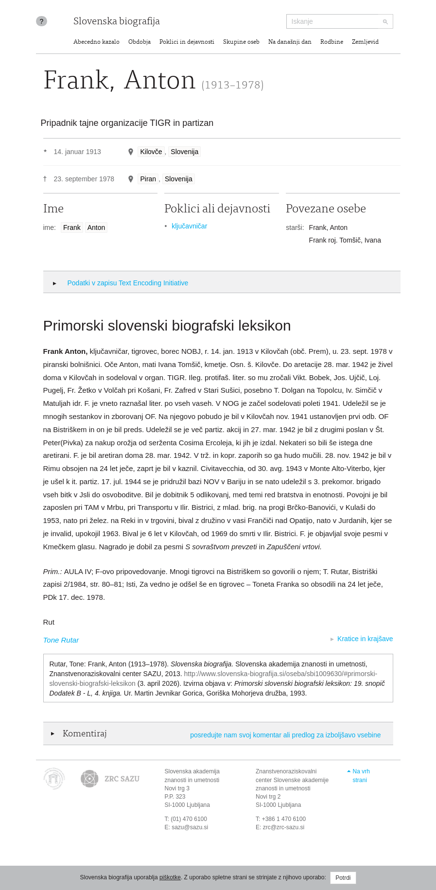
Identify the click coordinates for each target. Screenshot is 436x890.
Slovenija (184, 152)
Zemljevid (365, 42)
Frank (72, 227)
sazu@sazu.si (190, 827)
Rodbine (331, 42)
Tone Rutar (61, 640)
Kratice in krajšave (365, 639)
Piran (148, 179)
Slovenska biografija (116, 22)
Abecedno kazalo (96, 42)
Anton (96, 227)
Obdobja (139, 42)
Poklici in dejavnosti (186, 42)
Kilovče (151, 152)
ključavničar (189, 226)
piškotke (170, 877)
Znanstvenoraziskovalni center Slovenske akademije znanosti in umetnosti (292, 779)
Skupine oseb (241, 42)
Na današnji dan (290, 42)
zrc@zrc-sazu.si (284, 827)
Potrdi (342, 877)
